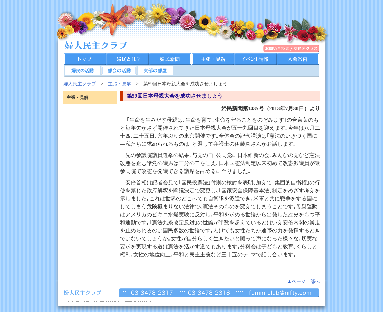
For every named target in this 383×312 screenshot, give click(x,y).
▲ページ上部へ (303, 281)
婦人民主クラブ (79, 83)
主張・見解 (119, 83)
